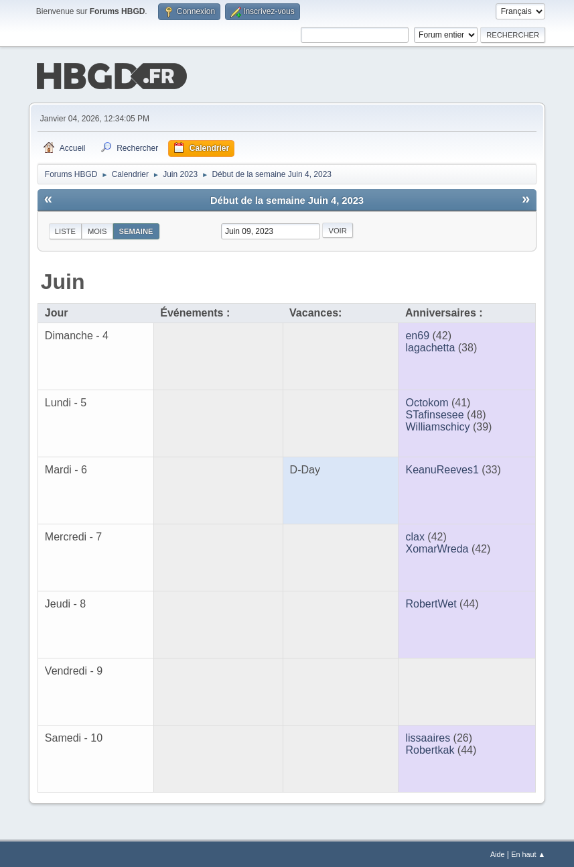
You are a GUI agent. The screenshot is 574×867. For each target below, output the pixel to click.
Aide (497, 853)
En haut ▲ (528, 853)
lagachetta (430, 346)
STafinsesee (434, 413)
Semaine (136, 230)
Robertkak (429, 748)
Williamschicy (437, 425)
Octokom (426, 401)
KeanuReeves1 (441, 468)
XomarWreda (436, 547)
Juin (63, 280)
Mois (97, 230)
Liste (65, 230)
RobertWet (430, 602)
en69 (417, 334)
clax (414, 535)
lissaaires (427, 736)
